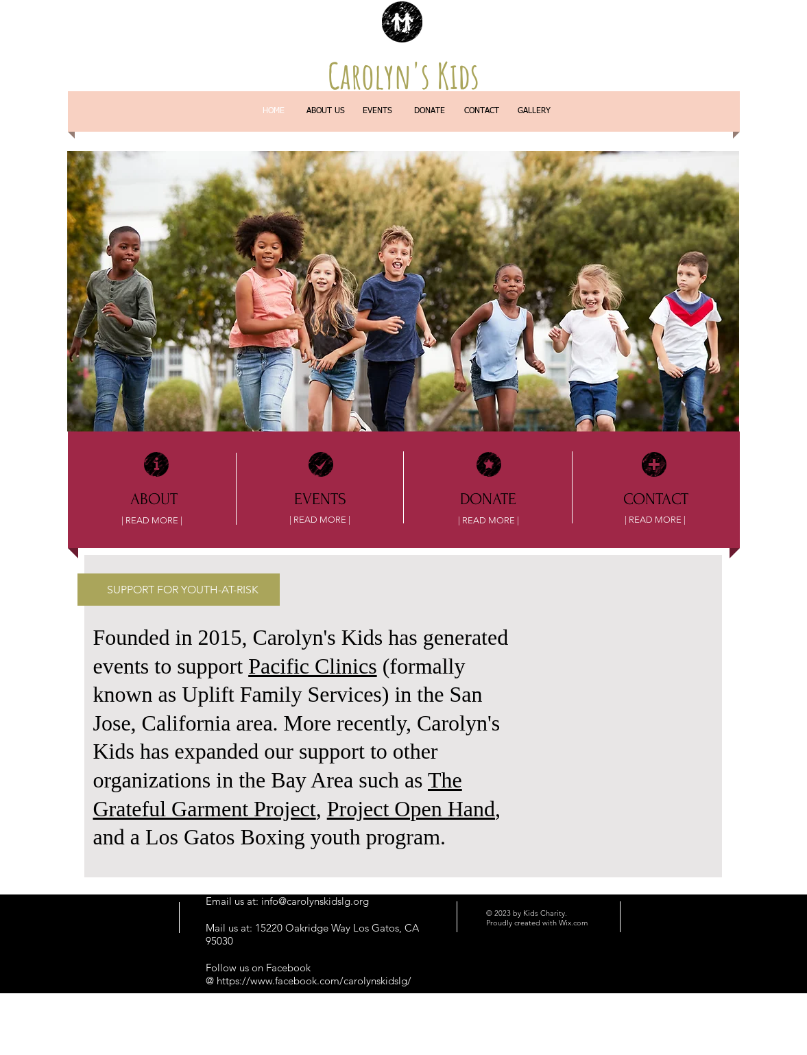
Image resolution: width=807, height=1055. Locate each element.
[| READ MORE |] (152, 521)
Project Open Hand (411, 808)
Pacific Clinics (312, 666)
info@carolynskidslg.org (315, 901)
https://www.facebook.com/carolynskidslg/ (314, 980)
